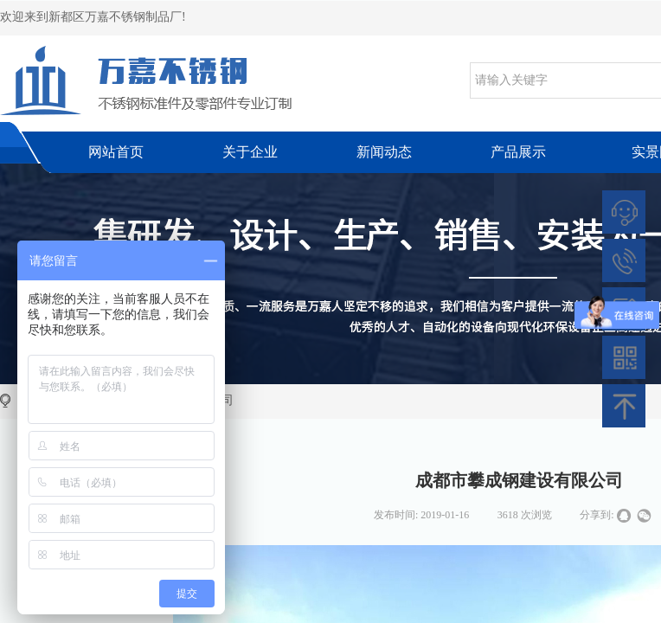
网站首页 (116, 152)
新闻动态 (384, 152)
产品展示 (518, 152)
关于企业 (250, 152)
